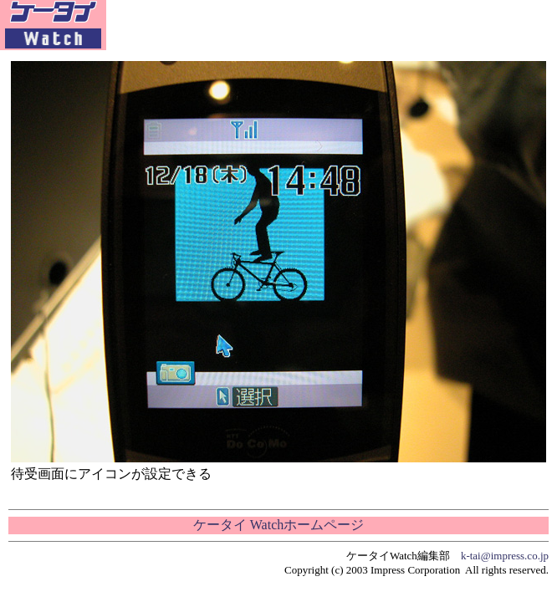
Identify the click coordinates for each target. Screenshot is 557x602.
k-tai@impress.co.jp (505, 555)
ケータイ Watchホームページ (278, 525)
